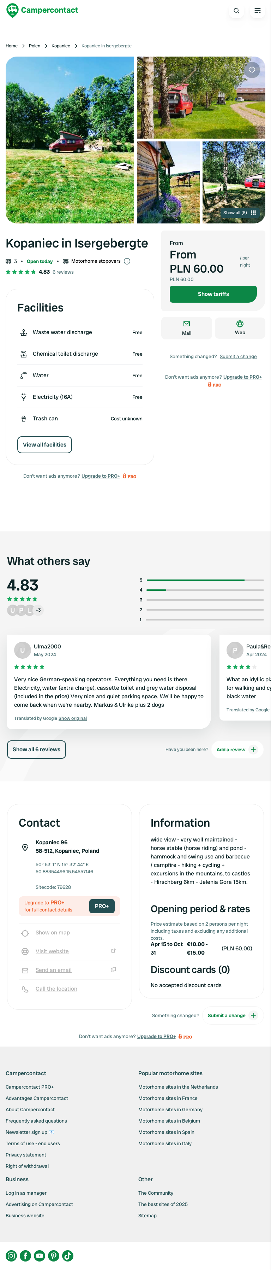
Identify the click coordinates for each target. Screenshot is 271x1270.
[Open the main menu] (257, 10)
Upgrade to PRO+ (101, 476)
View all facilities (44, 444)
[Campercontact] (42, 10)
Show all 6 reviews (36, 749)
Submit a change (238, 356)
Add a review (237, 750)
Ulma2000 (47, 646)
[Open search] (236, 10)
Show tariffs (213, 294)
